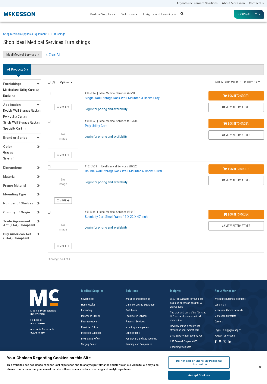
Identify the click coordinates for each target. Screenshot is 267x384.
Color (7, 147)
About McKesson (233, 3)
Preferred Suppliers (91, 332)
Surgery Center (89, 344)
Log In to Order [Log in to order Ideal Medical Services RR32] (236, 169)
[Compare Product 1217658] (49, 166)
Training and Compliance (139, 344)
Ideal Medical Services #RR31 (117, 93)
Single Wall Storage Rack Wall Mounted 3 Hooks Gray (122, 98)
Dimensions (12, 168)
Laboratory (86, 310)
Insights (175, 290)
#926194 (90, 93)
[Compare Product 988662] (49, 121)
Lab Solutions (133, 332)
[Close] (260, 367)
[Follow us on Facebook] (216, 342)
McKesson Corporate (225, 316)
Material (9, 177)
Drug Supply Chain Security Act (186, 335)
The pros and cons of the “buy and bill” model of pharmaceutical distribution (188, 316)
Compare (63, 106)
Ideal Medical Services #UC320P (119, 121)
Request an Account (225, 335)
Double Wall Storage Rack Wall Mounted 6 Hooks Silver (123, 171)
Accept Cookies (199, 375)
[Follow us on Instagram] (220, 342)
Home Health (88, 304)
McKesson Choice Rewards (229, 310)
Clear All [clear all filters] (54, 54)
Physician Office (89, 327)
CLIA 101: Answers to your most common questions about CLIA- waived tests (186, 302)
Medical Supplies (102, 14)
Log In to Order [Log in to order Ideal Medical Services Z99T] (236, 214)
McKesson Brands (90, 316)
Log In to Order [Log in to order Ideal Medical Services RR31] (236, 95)
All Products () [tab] (17, 69)
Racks (9, 95)
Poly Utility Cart (15, 116)
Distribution (132, 310)
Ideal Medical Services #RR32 (119, 166)
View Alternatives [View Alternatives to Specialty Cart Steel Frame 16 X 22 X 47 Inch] (236, 225)
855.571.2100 (37, 314)
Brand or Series (15, 138)
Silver (8, 158)
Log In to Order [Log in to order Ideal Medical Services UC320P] (236, 123)
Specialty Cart (14, 128)
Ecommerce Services (137, 316)
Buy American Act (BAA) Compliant (17, 236)
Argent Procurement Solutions (197, 3)
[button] (228, 81)
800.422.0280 (37, 323)
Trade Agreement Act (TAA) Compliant (19, 223)
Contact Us (256, 3)
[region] (133, 367)
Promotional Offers (91, 338)
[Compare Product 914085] (49, 212)
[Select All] (49, 82)
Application (12, 105)
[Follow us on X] (224, 342)
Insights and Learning (159, 14)
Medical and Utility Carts (21, 90)
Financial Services (135, 321)
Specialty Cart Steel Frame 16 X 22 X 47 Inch (116, 216)
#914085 (90, 212)
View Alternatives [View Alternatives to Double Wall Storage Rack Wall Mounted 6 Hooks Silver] (236, 180)
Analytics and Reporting (138, 298)
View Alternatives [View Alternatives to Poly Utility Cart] (236, 135)
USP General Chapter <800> (184, 341)
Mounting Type (14, 194)
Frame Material (14, 186)
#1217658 (91, 166)
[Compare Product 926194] (49, 93)
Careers (219, 321)
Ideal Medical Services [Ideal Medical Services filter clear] (21, 54)
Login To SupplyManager (228, 330)
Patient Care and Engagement (141, 338)
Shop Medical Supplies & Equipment (25, 34)
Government (87, 298)
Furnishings (58, 34)
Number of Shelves (18, 203)
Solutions (129, 14)
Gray (8, 152)
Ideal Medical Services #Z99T (117, 212)
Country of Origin (16, 212)
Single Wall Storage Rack (21, 122)
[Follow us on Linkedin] (230, 342)
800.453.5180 (37, 332)
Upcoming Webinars (180, 347)
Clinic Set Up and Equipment (140, 304)
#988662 (90, 121)
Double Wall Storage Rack (22, 110)
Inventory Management (137, 327)
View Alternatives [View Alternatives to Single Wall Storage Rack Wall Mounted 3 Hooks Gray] (236, 107)
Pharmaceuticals (90, 321)
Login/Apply (249, 14)
